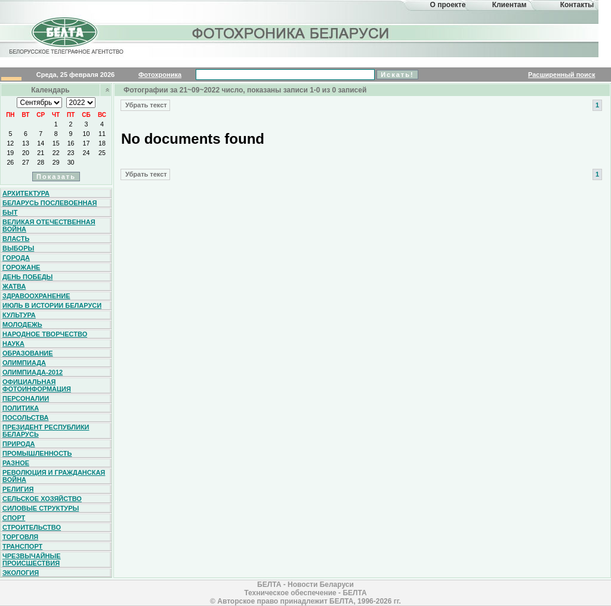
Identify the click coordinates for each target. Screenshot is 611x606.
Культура (19, 315)
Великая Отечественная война (48, 225)
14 (40, 143)
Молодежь (22, 324)
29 (56, 162)
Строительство (31, 527)
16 (71, 143)
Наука (13, 343)
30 (71, 162)
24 (86, 152)
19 (10, 152)
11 (102, 133)
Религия (17, 489)
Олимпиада (24, 362)
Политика (20, 408)
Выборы (18, 248)
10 (86, 133)
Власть (15, 238)
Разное (15, 462)
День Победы (27, 276)
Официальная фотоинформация (36, 385)
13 (25, 143)
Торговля (20, 536)
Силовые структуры (40, 508)
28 (40, 162)
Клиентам (509, 5)
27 (25, 162)
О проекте (448, 5)
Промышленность (37, 453)
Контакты (577, 5)
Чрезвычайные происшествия (31, 559)
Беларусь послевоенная (49, 202)
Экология (20, 572)
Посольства (25, 417)
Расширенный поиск (561, 74)
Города (16, 257)
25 (102, 152)
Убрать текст (145, 105)
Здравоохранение (36, 295)
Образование (27, 353)
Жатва (14, 286)
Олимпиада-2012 (32, 372)
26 (10, 162)
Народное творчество (44, 334)
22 (56, 152)
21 (40, 152)
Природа (18, 443)
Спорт (13, 517)
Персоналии (25, 398)
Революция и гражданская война (53, 476)
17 (86, 143)
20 (25, 152)
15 (56, 143)
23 (71, 152)
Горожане (21, 267)
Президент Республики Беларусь (46, 430)
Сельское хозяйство (42, 498)
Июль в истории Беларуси (51, 305)
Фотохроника (159, 74)
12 (10, 143)
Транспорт (22, 546)
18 (102, 143)
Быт (9, 212)
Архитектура (26, 193)
